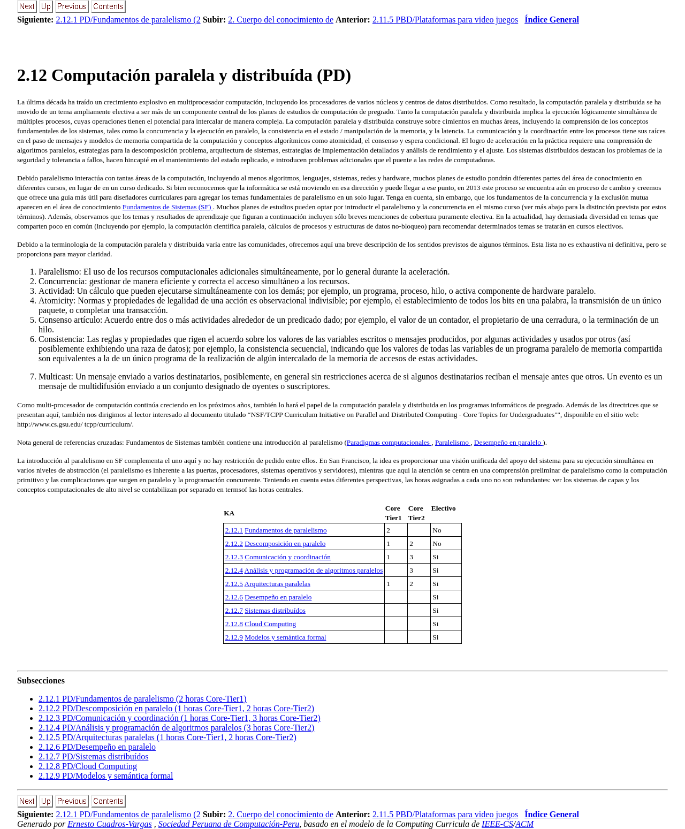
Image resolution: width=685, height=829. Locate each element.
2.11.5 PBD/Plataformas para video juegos (445, 19)
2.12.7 (234, 610)
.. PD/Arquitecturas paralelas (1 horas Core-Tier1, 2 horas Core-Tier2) (167, 737)
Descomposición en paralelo (285, 543)
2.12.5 (234, 584)
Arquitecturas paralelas (277, 584)
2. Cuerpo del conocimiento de (280, 19)
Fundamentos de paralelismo (285, 530)
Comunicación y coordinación (288, 557)
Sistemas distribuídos (275, 610)
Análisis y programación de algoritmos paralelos (314, 570)
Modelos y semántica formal (285, 637)
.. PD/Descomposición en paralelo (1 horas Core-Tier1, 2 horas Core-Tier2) (176, 708)
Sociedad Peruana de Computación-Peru (229, 823)
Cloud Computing (270, 624)
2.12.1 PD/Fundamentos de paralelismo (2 (128, 19)
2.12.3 (234, 557)
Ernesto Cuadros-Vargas (109, 823)
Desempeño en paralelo (508, 442)
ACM (524, 823)
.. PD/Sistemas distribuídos (93, 756)
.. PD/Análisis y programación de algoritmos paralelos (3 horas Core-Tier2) (176, 727)
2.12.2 (234, 543)
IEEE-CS (497, 823)
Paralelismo (452, 442)
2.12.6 (234, 597)
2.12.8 (234, 624)
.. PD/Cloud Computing (88, 766)
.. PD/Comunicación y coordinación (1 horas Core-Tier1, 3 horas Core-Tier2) (180, 717)
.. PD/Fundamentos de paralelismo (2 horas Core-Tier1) (143, 698)
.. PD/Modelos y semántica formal (106, 775)
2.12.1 (234, 530)
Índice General (551, 19)
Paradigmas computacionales (389, 442)
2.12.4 (234, 570)
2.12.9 (234, 637)
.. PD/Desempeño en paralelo (97, 746)
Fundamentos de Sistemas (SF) (168, 207)
